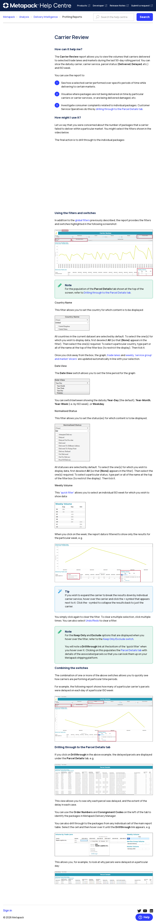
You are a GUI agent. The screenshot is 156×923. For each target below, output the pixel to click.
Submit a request (142, 5)
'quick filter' (67, 492)
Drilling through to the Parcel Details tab (107, 292)
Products (83, 5)
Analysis (24, 17)
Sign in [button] (7, 910)
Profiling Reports (72, 17)
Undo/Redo (92, 620)
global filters (82, 220)
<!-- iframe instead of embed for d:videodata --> (104, 177)
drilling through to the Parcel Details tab (119, 109)
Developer (100, 5)
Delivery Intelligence (46, 17)
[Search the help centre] (113, 17)
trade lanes (113, 355)
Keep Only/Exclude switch (118, 639)
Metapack (9, 17)
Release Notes (119, 5)
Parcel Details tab (131, 650)
